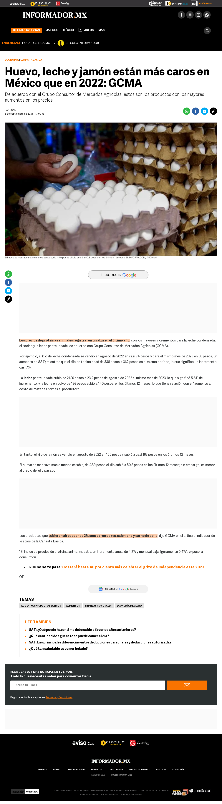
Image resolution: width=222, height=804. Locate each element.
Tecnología (115, 770)
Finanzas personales (98, 606)
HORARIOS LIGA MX (36, 43)
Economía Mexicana (129, 606)
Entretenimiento (139, 770)
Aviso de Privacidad (89, 795)
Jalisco (52, 30)
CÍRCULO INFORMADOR (82, 43)
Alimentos (73, 606)
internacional (76, 770)
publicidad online (121, 775)
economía (178, 770)
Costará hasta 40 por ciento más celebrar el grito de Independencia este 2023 (133, 567)
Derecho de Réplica (109, 795)
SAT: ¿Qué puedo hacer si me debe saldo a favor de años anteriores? (82, 630)
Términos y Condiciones (59, 697)
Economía (12, 60)
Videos (86, 30)
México (68, 30)
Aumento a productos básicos (41, 606)
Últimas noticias (26, 30)
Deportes (96, 770)
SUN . (13, 110)
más (104, 30)
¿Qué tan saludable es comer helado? (58, 649)
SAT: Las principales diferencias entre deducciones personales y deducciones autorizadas (100, 642)
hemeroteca (97, 775)
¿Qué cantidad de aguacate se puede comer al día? (69, 636)
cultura (161, 770)
